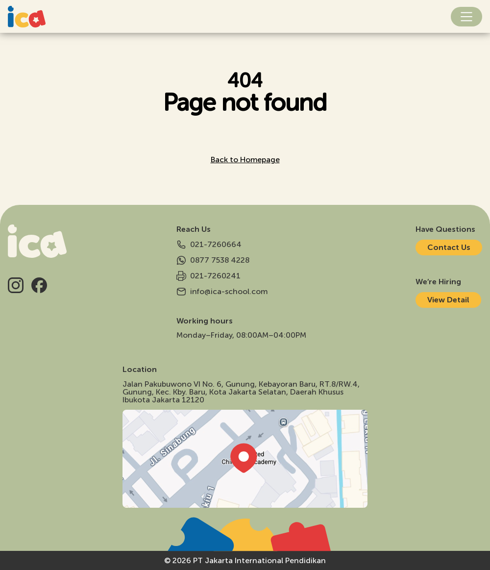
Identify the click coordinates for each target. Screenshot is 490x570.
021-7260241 (208, 276)
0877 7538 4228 (212, 260)
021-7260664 (209, 244)
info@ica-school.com (222, 292)
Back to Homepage (245, 159)
